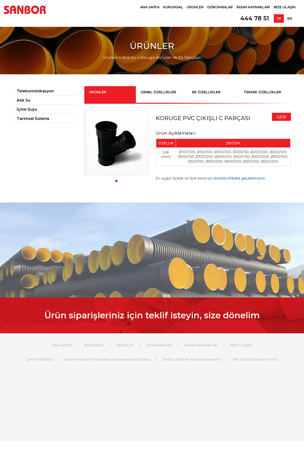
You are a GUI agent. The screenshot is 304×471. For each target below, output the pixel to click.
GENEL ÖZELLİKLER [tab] (158, 92)
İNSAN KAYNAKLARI (253, 7)
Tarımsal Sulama (33, 118)
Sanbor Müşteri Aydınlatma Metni (191, 359)
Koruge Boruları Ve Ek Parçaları (171, 57)
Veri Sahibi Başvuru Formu (255, 359)
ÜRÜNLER (195, 7)
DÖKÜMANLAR (220, 7)
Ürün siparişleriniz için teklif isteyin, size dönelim (152, 315)
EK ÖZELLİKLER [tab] (206, 92)
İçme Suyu (27, 109)
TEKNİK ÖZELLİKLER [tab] (262, 92)
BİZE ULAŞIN (284, 7)
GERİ (281, 117)
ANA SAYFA (149, 7)
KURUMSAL (173, 7)
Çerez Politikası (39, 359)
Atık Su (129, 57)
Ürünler (110, 57)
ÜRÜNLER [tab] (97, 92)
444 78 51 (254, 18)
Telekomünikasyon (35, 91)
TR (278, 18)
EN (289, 18)
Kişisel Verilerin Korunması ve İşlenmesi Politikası (108, 359)
